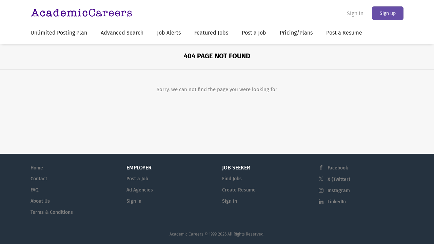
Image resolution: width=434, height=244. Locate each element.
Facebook (338, 168)
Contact (39, 179)
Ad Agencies (139, 190)
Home (37, 168)
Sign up (388, 13)
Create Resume (239, 190)
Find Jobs (232, 179)
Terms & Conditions (52, 212)
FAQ (35, 190)
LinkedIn (337, 202)
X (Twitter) (339, 179)
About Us (40, 201)
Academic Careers (186, 234)
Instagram (339, 191)
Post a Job (137, 179)
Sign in (355, 13)
